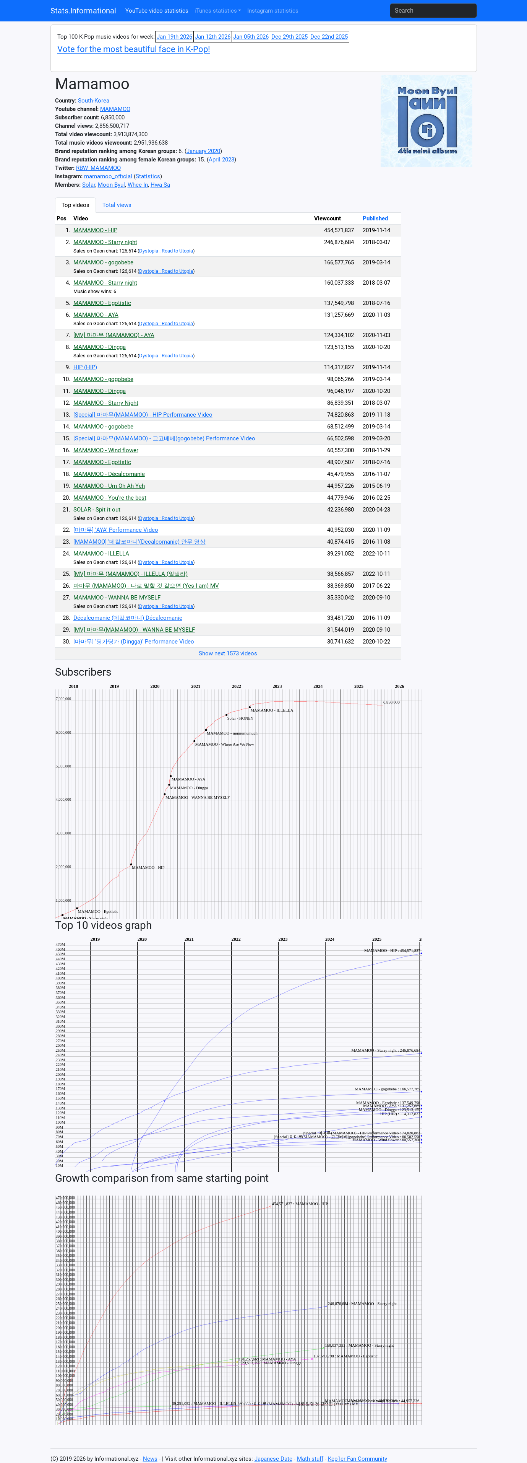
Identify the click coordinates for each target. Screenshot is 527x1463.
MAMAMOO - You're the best (109, 497)
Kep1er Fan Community (357, 1458)
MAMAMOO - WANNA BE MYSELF (117, 597)
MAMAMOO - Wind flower (105, 450)
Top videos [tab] (75, 205)
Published (375, 218)
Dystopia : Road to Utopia (166, 251)
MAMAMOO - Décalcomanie (109, 474)
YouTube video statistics (156, 10)
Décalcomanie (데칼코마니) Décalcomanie (127, 617)
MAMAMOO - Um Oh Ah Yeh (109, 485)
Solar (88, 184)
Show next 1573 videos (228, 653)
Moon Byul (111, 184)
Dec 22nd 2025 (329, 36)
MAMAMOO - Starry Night (105, 402)
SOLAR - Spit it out (96, 509)
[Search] (433, 10)
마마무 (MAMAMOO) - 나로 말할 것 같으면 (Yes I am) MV (146, 585)
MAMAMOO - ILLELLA (101, 553)
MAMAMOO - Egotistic (102, 303)
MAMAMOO (115, 109)
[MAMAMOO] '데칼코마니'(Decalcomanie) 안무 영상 (139, 541)
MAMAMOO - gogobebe (103, 262)
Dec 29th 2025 (289, 36)
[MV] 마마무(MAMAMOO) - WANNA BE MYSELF (134, 629)
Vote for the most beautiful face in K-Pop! (133, 49)
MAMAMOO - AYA (95, 314)
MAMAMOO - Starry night (105, 242)
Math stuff (310, 1458)
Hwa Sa (160, 184)
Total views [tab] (116, 205)
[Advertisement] (441, 312)
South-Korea (93, 100)
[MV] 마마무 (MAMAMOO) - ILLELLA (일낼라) (130, 573)
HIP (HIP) (85, 367)
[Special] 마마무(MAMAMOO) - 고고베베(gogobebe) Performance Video (164, 438)
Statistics (148, 176)
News (150, 1458)
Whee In (138, 184)
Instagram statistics (272, 10)
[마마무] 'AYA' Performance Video (115, 529)
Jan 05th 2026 (251, 36)
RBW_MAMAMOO (98, 168)
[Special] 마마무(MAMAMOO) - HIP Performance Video (142, 414)
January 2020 (203, 151)
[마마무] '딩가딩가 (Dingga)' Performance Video (133, 641)
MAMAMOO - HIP (95, 230)
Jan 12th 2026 (212, 36)
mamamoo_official (108, 176)
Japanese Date (273, 1458)
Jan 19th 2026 (174, 36)
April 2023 (221, 159)
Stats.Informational (83, 10)
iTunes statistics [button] (216, 10)
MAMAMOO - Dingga (99, 347)
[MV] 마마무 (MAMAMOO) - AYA (113, 335)
